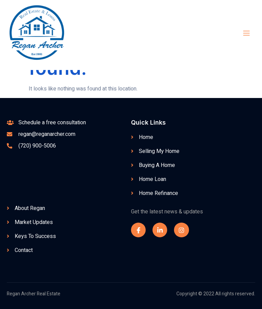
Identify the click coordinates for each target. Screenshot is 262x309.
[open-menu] (241, 33)
